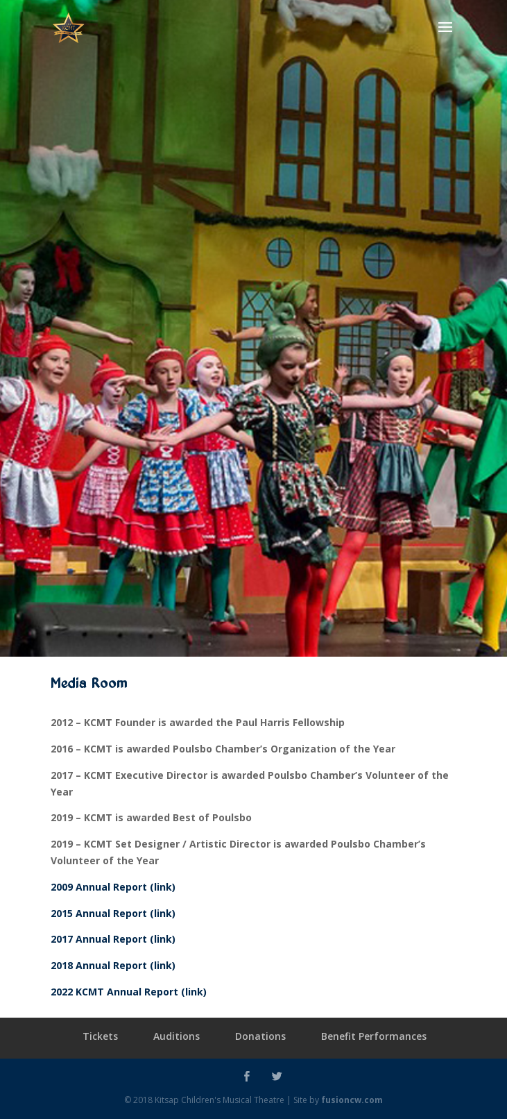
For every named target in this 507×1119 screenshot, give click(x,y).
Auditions (176, 1036)
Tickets (100, 1036)
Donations (260, 1036)
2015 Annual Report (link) (113, 913)
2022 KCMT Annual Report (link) (129, 991)
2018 (62, 965)
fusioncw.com (352, 1100)
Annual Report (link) (124, 965)
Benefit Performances (374, 1036)
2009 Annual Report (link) (113, 886)
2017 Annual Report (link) (113, 938)
